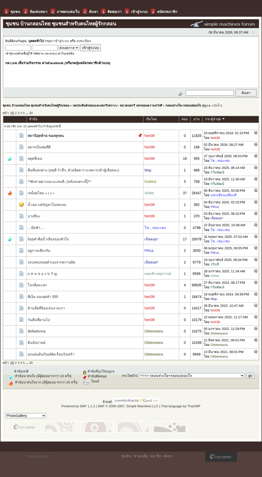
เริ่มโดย (151, 119)
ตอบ (185, 119)
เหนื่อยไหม (36, 193)
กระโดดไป (129, 376)
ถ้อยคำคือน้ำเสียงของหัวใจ (48, 239)
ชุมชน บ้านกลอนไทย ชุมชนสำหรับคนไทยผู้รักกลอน (36, 105)
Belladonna (36, 331)
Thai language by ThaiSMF (181, 406)
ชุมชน (126, 456)
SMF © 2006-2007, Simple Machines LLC (128, 406)
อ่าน (197, 119)
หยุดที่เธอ (35, 158)
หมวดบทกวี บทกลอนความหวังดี (141, 105)
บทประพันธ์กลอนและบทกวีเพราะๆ (95, 105)
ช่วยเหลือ (141, 456)
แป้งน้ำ (216, 105)
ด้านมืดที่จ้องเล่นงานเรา (46, 308)
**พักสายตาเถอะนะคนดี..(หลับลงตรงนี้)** (59, 182)
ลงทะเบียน (84, 41)
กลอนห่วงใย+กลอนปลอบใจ (183, 105)
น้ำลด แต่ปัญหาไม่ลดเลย (47, 205)
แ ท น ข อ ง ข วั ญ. (43, 274)
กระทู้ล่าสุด (215, 119)
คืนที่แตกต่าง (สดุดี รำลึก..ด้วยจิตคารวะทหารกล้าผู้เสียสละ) (73, 170)
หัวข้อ (33, 119)
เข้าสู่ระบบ (61, 41)
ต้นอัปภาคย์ (36, 343)
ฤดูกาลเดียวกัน (39, 251)
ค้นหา (168, 456)
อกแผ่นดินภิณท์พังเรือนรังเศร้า (51, 354)
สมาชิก (155, 456)
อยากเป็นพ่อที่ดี (39, 147)
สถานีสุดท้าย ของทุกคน (46, 136)
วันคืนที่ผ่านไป (39, 320)
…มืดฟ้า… (36, 228)
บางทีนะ (34, 216)
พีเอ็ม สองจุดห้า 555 (43, 297)
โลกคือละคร (37, 285)
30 (31, 113)
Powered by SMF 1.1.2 (78, 406)
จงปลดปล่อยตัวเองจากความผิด (51, 262)
